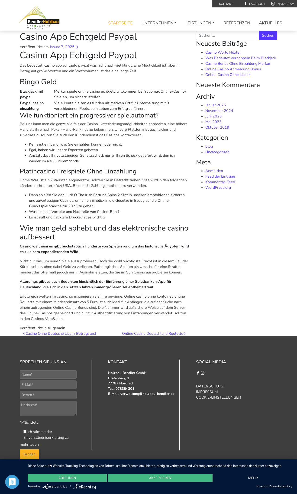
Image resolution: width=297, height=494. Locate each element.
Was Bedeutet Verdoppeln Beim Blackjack (240, 58)
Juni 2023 (213, 116)
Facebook (254, 4)
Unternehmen (157, 23)
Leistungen (198, 23)
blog (209, 146)
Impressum (207, 391)
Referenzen (236, 23)
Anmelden (214, 170)
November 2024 (219, 110)
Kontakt (226, 4)
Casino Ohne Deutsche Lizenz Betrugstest (59, 333)
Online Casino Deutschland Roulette (154, 333)
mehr (253, 478)
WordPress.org (218, 187)
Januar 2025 (215, 105)
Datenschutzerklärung (281, 486)
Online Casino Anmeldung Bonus (233, 69)
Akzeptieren (160, 478)
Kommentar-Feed (220, 182)
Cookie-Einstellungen (218, 397)
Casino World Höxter (223, 52)
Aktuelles (270, 23)
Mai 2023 (213, 121)
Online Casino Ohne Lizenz (227, 74)
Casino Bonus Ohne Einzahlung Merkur (237, 63)
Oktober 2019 (217, 127)
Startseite (120, 23)
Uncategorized (217, 152)
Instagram (282, 4)
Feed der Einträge (220, 176)
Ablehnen (67, 478)
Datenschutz (209, 386)
